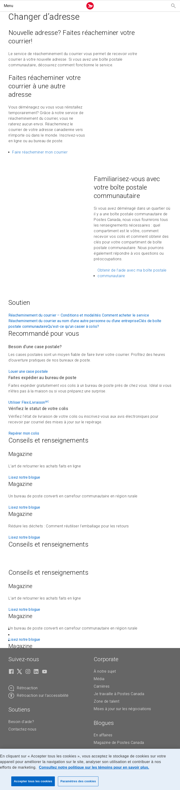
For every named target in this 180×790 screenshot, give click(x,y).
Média (99, 679)
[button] (43, 5)
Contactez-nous (22, 729)
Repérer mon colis (23, 433)
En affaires (103, 735)
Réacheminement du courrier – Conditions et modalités (55, 315)
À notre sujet (105, 671)
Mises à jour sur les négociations (122, 709)
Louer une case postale (28, 371)
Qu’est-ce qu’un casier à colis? (73, 326)
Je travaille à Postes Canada (119, 694)
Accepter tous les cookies (33, 781)
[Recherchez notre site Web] (173, 6)
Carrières (102, 686)
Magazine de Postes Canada (119, 742)
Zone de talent (106, 701)
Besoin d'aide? (21, 721)
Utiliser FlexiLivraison (28, 402)
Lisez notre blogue (24, 477)
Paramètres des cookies (78, 781)
